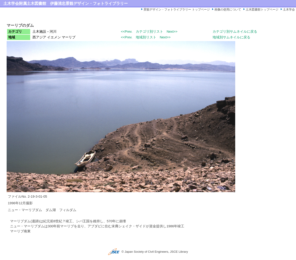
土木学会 (289, 9)
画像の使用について (227, 9)
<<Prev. (126, 31)
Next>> (172, 31)
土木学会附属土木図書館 (24, 3)
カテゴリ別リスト (149, 31)
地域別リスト (146, 37)
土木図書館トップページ (262, 9)
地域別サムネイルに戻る (231, 37)
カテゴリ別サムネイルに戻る (235, 31)
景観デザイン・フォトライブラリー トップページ (177, 9)
